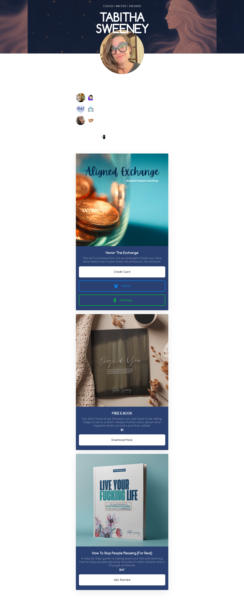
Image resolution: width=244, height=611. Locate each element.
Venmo (122, 286)
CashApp (122, 300)
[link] (103, 84)
